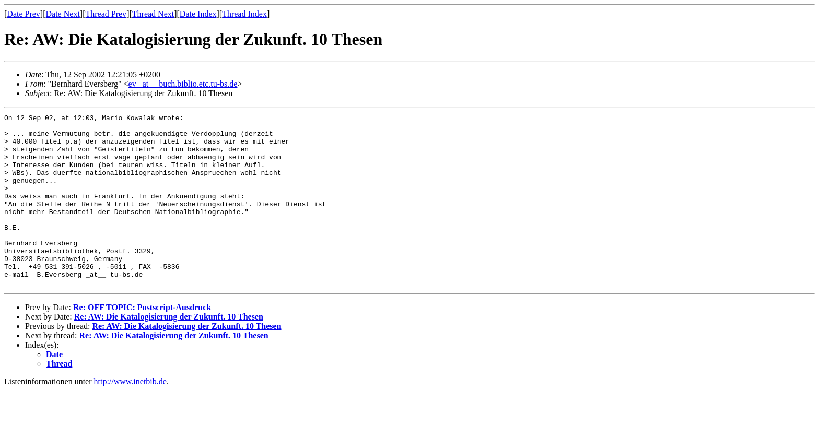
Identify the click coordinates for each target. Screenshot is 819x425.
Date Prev (23, 13)
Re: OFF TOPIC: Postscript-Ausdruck (142, 341)
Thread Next (153, 13)
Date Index (198, 13)
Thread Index (244, 13)
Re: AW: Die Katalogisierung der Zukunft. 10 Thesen (168, 351)
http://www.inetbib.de (130, 415)
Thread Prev (105, 13)
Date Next (63, 13)
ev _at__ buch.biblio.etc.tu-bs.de (183, 83)
